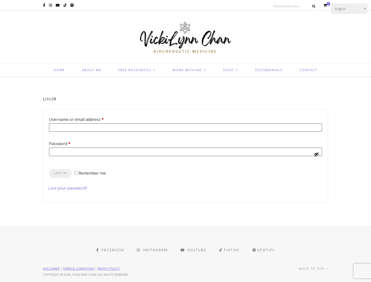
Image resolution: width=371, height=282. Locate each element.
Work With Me (187, 70)
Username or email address (84, 118)
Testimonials (269, 70)
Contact (308, 70)
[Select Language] (349, 9)
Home (59, 70)
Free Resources (134, 70)
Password (68, 143)
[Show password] (316, 154)
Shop (228, 70)
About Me (92, 70)
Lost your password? (67, 188)
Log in (60, 173)
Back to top (313, 268)
